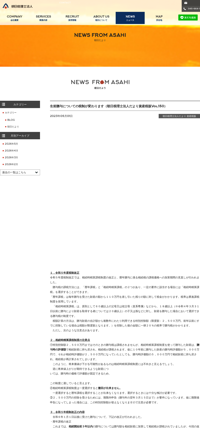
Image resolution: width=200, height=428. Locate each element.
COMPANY (14, 19)
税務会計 (38, 382)
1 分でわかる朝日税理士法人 (121, 392)
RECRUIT (72, 19)
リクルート (72, 378)
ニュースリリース (156, 378)
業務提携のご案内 (10, 403)
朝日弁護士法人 (187, 382)
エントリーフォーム (79, 411)
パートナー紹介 (11, 392)
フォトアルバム (77, 401)
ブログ (152, 387)
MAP (159, 19)
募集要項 (73, 406)
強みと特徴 (112, 382)
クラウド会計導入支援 (45, 406)
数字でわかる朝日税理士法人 (121, 387)
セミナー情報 (156, 396)
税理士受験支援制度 (79, 396)
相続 (36, 396)
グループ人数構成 (12, 396)
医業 (36, 387)
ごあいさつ (9, 382)
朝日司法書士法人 (188, 387)
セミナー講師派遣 (158, 401)
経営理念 (8, 387)
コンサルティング (43, 401)
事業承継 (38, 392)
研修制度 (73, 392)
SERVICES (43, 19)
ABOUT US (101, 19)
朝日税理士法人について (117, 378)
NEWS (130, 19)
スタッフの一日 (77, 382)
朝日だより (13, 126)
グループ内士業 (185, 378)
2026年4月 (11, 150)
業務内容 (35, 378)
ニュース (153, 392)
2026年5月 (11, 144)
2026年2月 (11, 164)
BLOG (11, 120)
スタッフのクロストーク (82, 387)
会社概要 (5, 378)
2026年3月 (11, 157)
